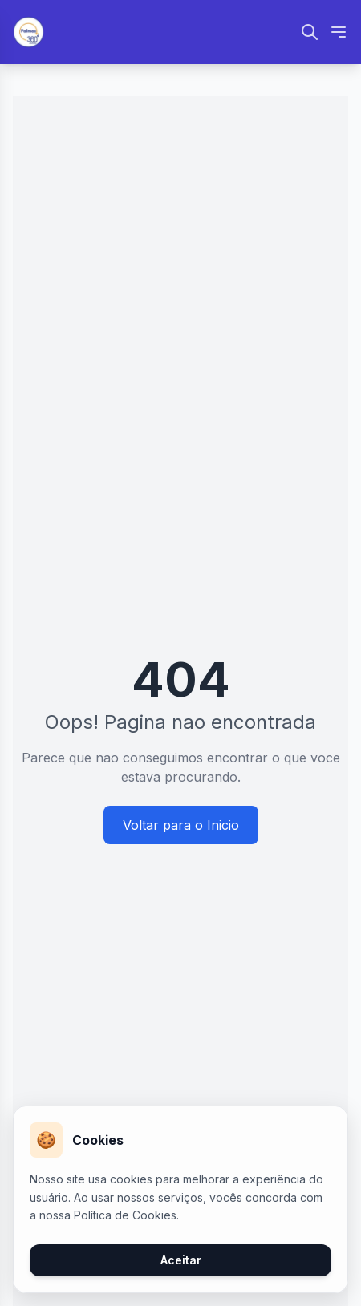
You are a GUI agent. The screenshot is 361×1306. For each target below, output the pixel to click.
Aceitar (180, 1260)
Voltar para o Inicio (181, 825)
